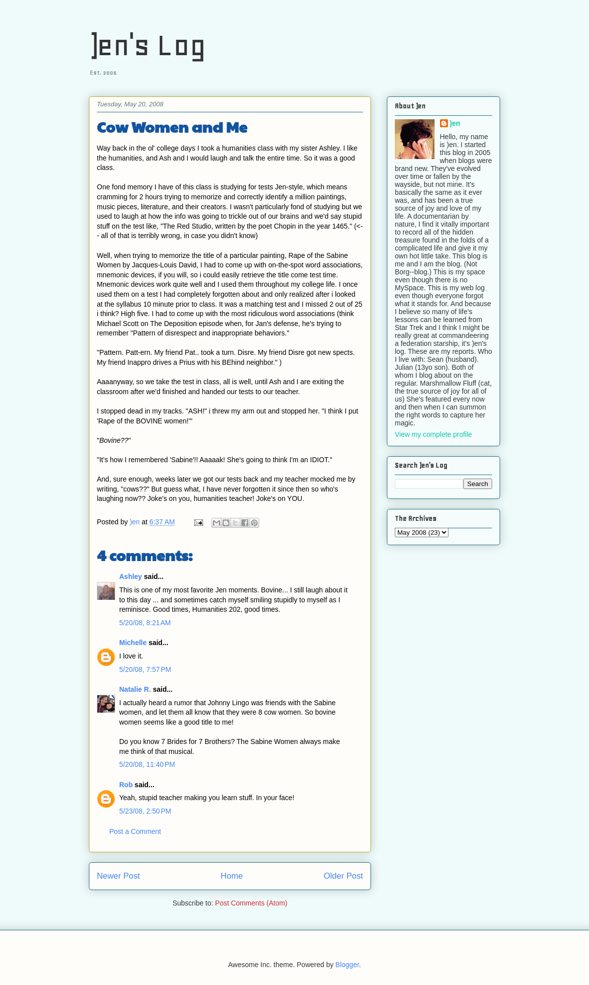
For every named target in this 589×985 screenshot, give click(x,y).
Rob (126, 785)
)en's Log (147, 45)
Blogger (347, 965)
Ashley (130, 576)
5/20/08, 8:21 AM (145, 623)
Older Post (343, 876)
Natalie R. (135, 689)
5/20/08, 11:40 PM (147, 764)
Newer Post (118, 876)
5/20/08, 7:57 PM (145, 669)
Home (232, 876)
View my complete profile (433, 434)
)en (455, 123)
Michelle (133, 643)
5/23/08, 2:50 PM (145, 811)
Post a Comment (135, 831)
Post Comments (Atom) (251, 903)
